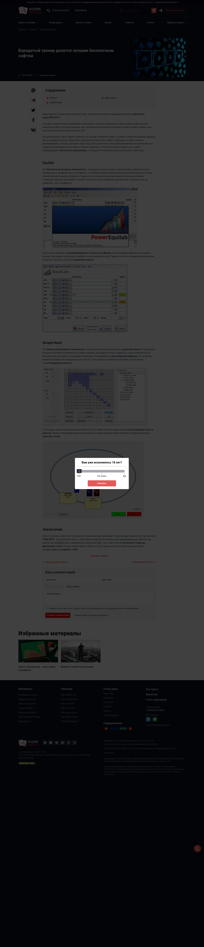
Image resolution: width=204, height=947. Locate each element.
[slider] (79, 471)
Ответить (101, 483)
